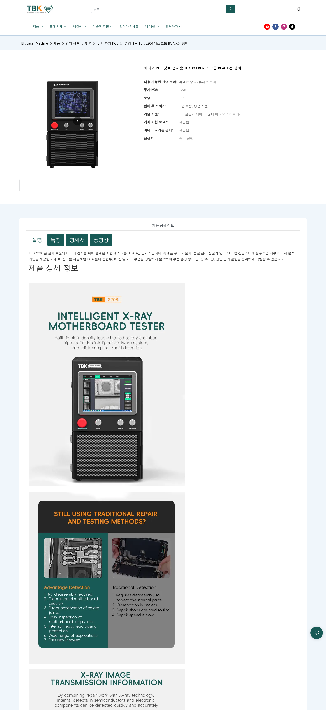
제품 (56, 43)
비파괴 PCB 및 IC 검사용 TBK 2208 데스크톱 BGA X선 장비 (144, 43)
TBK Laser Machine (33, 43)
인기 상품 (72, 43)
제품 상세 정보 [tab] (163, 225)
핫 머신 (90, 43)
